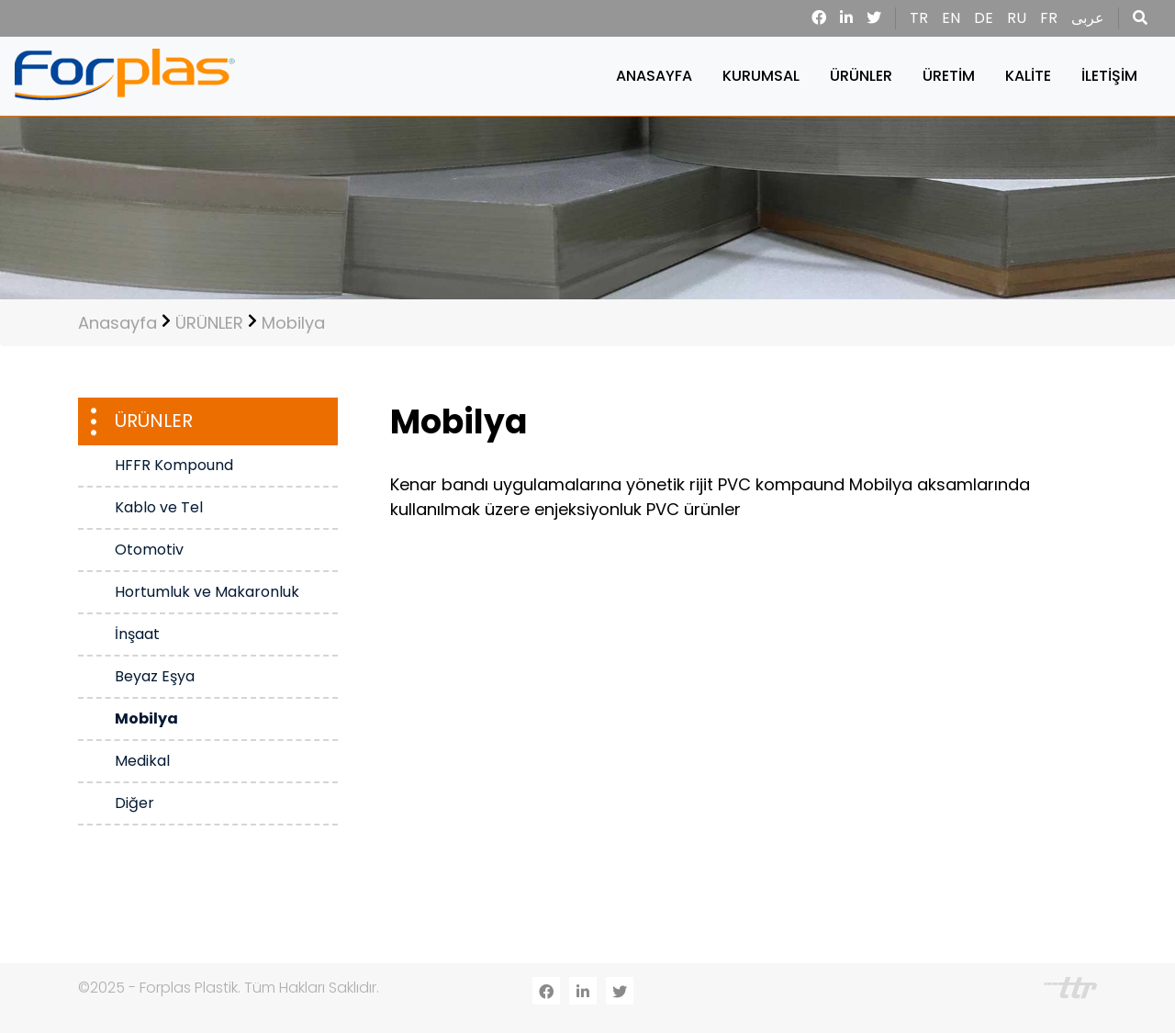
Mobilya (293, 322)
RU (1016, 17)
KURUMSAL (761, 75)
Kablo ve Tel (159, 507)
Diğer (134, 803)
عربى (1087, 17)
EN (951, 17)
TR (919, 17)
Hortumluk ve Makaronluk (207, 591)
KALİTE (1028, 75)
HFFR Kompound (174, 465)
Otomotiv (149, 549)
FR (1049, 17)
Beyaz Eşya (155, 676)
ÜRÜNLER (861, 75)
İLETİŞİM (1109, 75)
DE (983, 17)
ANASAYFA (654, 75)
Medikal (142, 760)
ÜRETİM (949, 75)
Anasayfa (117, 322)
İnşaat (137, 634)
